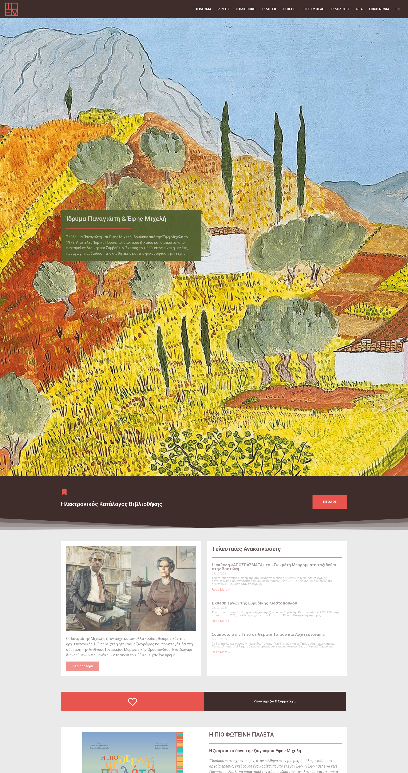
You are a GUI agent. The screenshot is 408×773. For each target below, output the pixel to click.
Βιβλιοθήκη (246, 9)
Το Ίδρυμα (202, 9)
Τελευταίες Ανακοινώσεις (246, 555)
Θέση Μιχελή (313, 9)
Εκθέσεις (290, 9)
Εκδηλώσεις (340, 9)
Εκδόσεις (269, 9)
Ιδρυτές (224, 9)
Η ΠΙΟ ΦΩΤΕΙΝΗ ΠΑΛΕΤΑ (241, 741)
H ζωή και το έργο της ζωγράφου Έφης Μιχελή (255, 757)
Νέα (359, 9)
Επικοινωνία (379, 9)
